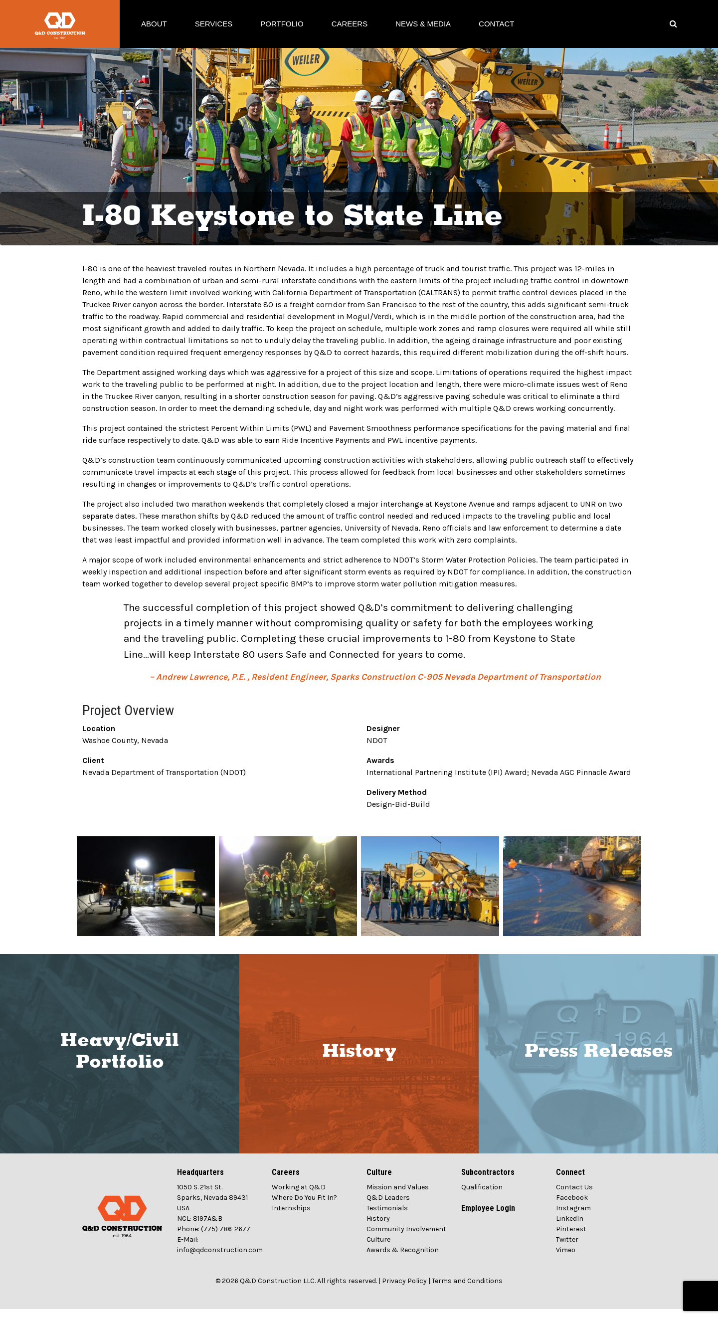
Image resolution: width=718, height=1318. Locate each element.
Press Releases (599, 1060)
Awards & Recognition (402, 1259)
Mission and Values (397, 1196)
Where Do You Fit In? (304, 1206)
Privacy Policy (404, 1290)
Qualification (482, 1196)
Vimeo (565, 1259)
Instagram (573, 1217)
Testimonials (387, 1217)
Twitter (567, 1248)
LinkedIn (569, 1227)
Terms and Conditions (467, 1290)
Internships (291, 1217)
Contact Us (574, 1196)
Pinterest (571, 1238)
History (359, 1060)
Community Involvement (406, 1238)
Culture (378, 1248)
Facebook (572, 1206)
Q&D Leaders (388, 1206)
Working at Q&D (299, 1196)
